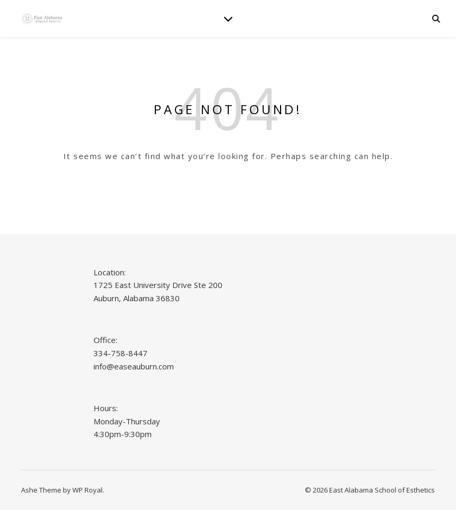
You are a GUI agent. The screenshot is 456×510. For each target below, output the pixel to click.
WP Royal (87, 490)
